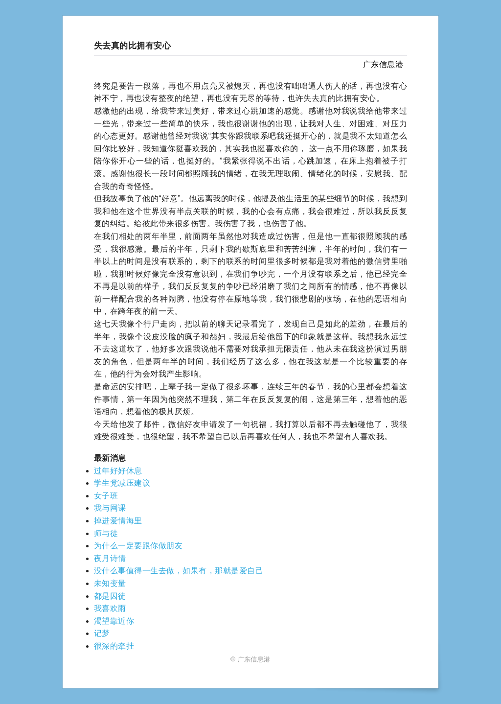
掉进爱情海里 (118, 520)
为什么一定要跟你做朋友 (138, 545)
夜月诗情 (110, 558)
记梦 (102, 633)
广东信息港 (383, 64)
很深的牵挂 (114, 646)
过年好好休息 (118, 471)
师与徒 (106, 533)
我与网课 (110, 508)
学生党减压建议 (122, 483)
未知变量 (110, 583)
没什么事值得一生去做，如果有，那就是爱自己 (178, 570)
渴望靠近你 (114, 621)
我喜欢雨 (110, 608)
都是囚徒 (110, 596)
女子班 (106, 496)
